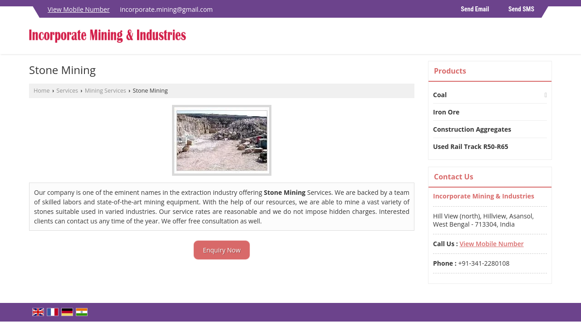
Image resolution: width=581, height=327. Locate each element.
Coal (440, 94)
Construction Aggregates (472, 129)
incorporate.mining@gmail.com (166, 9)
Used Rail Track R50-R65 (470, 146)
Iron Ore (446, 112)
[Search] (546, 38)
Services (67, 90)
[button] (79, 9)
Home (42, 90)
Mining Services (105, 90)
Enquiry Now (222, 250)
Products (450, 71)
